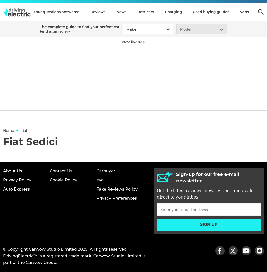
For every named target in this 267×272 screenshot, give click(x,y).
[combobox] (125, 29)
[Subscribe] (209, 209)
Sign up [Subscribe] (209, 224)
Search (261, 12)
